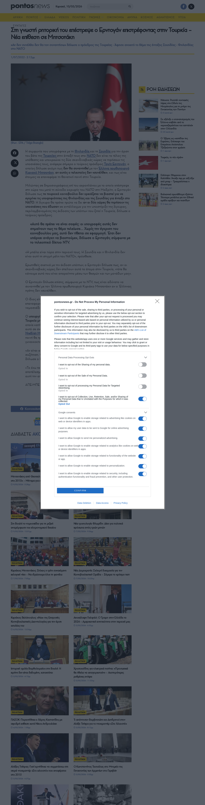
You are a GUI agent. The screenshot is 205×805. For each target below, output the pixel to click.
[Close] (158, 302)
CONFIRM (80, 490)
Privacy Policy (121, 503)
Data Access (102, 503)
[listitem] (102, 357)
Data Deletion (84, 503)
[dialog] (103, 402)
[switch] (142, 364)
